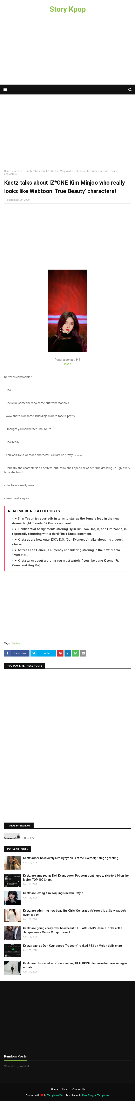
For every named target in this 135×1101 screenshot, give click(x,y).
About (65, 1089)
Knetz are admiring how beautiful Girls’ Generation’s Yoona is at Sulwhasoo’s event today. (74, 912)
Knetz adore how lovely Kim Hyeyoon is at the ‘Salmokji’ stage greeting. (71, 858)
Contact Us (78, 1089)
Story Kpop (67, 9)
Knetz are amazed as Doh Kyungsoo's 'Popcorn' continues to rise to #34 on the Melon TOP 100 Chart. (76, 877)
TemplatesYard (55, 1095)
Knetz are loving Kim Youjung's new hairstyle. (53, 893)
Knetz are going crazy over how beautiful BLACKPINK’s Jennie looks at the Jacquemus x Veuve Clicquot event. (72, 930)
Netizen (18, 171)
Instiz (67, 364)
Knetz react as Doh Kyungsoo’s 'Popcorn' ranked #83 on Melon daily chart (72, 945)
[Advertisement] (67, 51)
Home (7, 171)
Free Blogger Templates (95, 1095)
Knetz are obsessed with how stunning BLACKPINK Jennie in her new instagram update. (76, 965)
